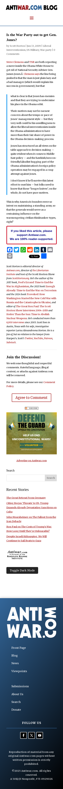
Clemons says (32, 74)
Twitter (29, 338)
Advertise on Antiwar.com (31, 460)
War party (46, 49)
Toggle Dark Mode (22, 570)
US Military (33, 49)
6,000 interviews (15, 322)
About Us (17, 694)
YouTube (38, 338)
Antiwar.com (13, 270)
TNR (31, 62)
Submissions (20, 686)
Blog (14, 655)
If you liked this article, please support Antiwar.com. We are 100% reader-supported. (31, 235)
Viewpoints (19, 671)
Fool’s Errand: (26, 282)
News (15, 663)
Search (16, 702)
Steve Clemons (15, 62)
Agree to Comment (31, 398)
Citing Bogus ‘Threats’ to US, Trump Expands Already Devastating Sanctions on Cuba (31, 507)
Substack (11, 342)
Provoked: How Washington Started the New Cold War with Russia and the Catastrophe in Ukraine (31, 298)
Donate (16, 709)
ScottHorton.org (20, 278)
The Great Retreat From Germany (26, 497)
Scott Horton (17, 45)
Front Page (18, 647)
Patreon (48, 338)
